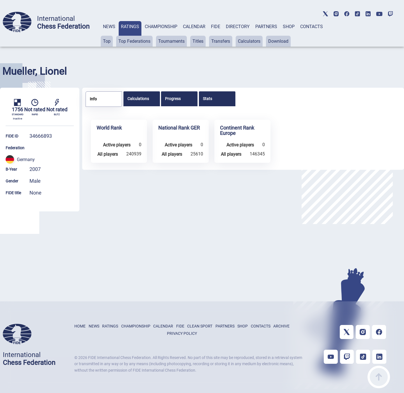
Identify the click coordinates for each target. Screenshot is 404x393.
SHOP (289, 26)
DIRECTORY (238, 26)
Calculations (138, 98)
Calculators (249, 41)
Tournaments (171, 41)
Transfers (220, 41)
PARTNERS (266, 26)
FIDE (215, 26)
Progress (173, 98)
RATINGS (130, 26)
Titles (197, 41)
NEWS (109, 26)
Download (278, 41)
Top (107, 41)
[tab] (109, 34)
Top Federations (134, 41)
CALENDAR (194, 26)
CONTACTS (311, 26)
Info (93, 99)
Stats (207, 98)
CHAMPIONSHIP (161, 26)
